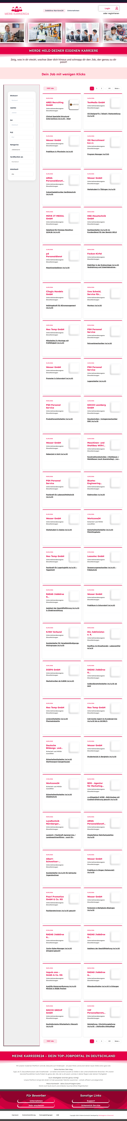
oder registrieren (111, 13)
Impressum (15, 1115)
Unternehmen (73, 10)
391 (109, 88)
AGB (57, 1115)
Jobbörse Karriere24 (54, 10)
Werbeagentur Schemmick (106, 1115)
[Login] (116, 8)
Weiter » (117, 88)
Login (107, 8)
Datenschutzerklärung (28, 1115)
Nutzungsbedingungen (46, 1115)
